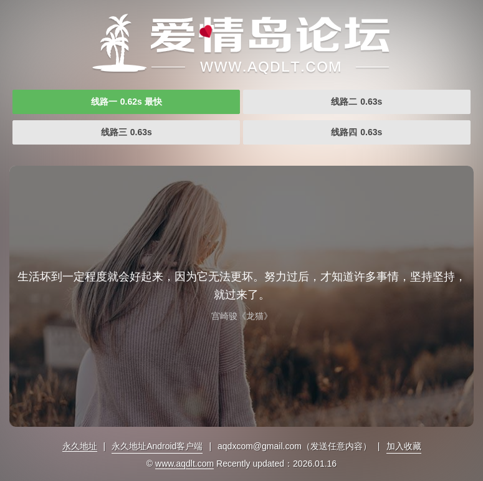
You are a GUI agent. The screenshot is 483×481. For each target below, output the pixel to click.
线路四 (356, 132)
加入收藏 (403, 446)
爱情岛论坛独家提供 (241, 43)
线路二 (356, 102)
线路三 (126, 132)
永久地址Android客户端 (157, 446)
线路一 (126, 102)
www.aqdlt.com (184, 464)
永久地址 (79, 446)
